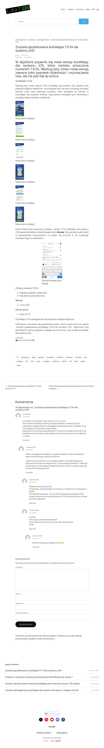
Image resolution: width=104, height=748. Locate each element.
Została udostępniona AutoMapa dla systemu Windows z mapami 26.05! (42, 690)
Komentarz (19, 567)
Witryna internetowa (21, 613)
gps (85, 357)
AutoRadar (59, 357)
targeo (83, 361)
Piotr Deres (24, 55)
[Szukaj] (84, 21)
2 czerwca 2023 (34, 480)
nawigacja (46, 361)
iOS (27, 361)
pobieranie (55, 361)
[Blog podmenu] (65, 9)
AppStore (69, 319)
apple (33, 357)
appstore (41, 357)
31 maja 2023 (26, 414)
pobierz (64, 361)
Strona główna (20, 40)
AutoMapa (31, 40)
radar (76, 361)
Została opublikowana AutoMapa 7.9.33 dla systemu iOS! (44, 327)
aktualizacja (25, 357)
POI (70, 361)
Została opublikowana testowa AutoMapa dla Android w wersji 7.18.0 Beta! (42, 683)
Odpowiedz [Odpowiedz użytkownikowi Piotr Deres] (29, 472)
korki (32, 361)
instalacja (20, 361)
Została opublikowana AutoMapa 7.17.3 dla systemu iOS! (33, 670)
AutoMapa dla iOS (43, 40)
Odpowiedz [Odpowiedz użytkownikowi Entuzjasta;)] (26, 440)
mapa (38, 361)
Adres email (19, 603)
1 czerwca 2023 (30, 447)
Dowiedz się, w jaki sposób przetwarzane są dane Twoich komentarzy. (48, 637)
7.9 (17, 357)
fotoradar (78, 357)
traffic (19, 365)
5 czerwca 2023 (34, 510)
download (69, 357)
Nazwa (18, 594)
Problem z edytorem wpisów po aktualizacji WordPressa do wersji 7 (39, 677)
